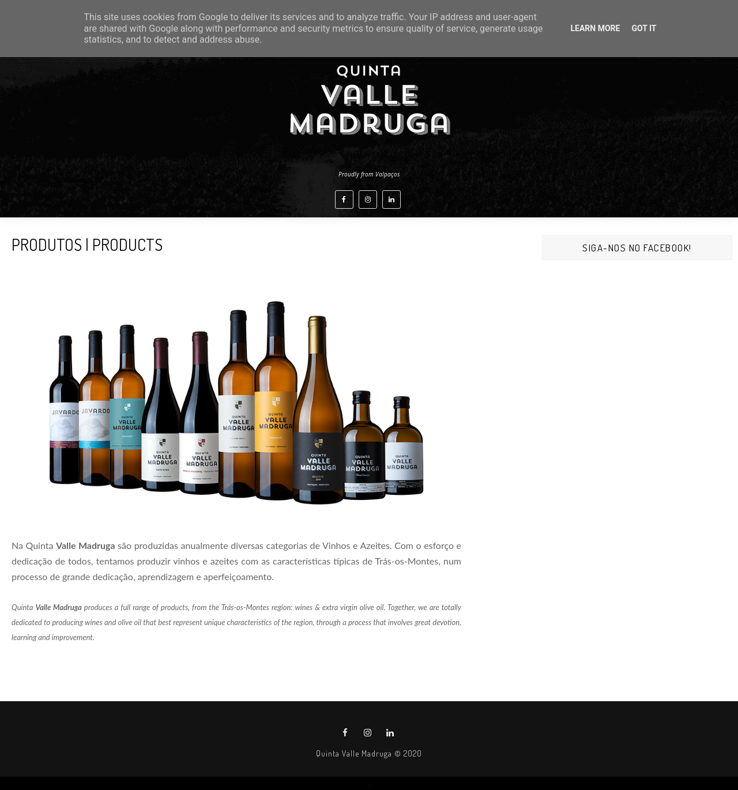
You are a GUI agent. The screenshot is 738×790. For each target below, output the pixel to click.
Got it (643, 28)
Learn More (595, 28)
